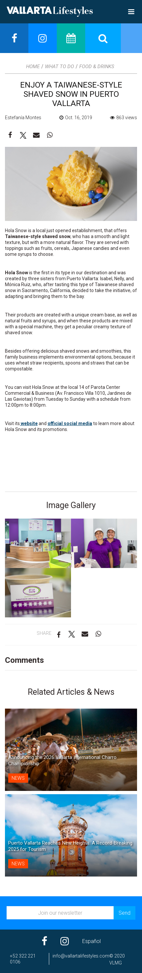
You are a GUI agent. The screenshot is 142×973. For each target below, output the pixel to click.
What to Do (59, 66)
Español (91, 941)
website (29, 423)
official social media (70, 423)
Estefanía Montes (23, 117)
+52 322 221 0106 (23, 958)
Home (33, 66)
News (18, 778)
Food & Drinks (96, 66)
